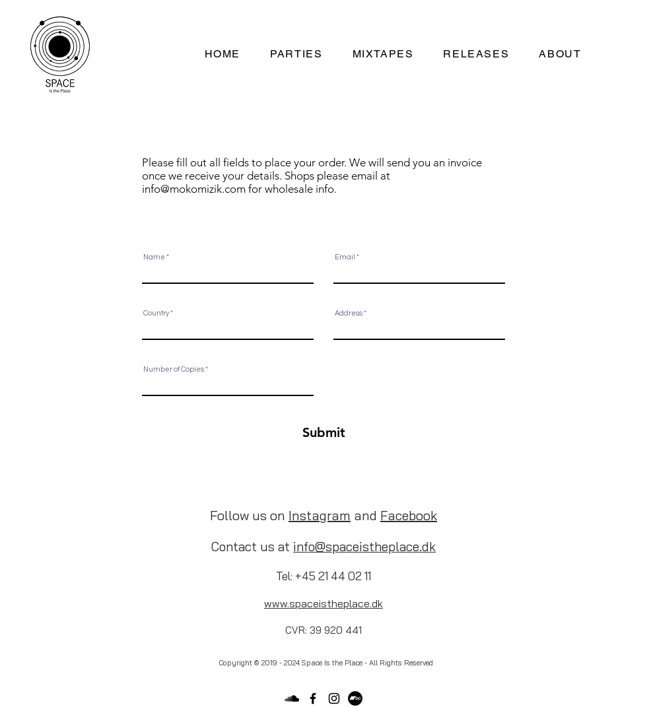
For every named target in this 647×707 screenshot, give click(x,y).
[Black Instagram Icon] (334, 698)
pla (397, 547)
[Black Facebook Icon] (313, 698)
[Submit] (323, 432)
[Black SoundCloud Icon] (292, 698)
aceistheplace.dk (342, 603)
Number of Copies (173, 369)
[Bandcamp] (355, 698)
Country (156, 313)
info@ (309, 547)
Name (154, 257)
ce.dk (421, 547)
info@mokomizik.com (194, 188)
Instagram (320, 515)
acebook (412, 515)
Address (348, 313)
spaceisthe (356, 547)
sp (295, 603)
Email (345, 257)
